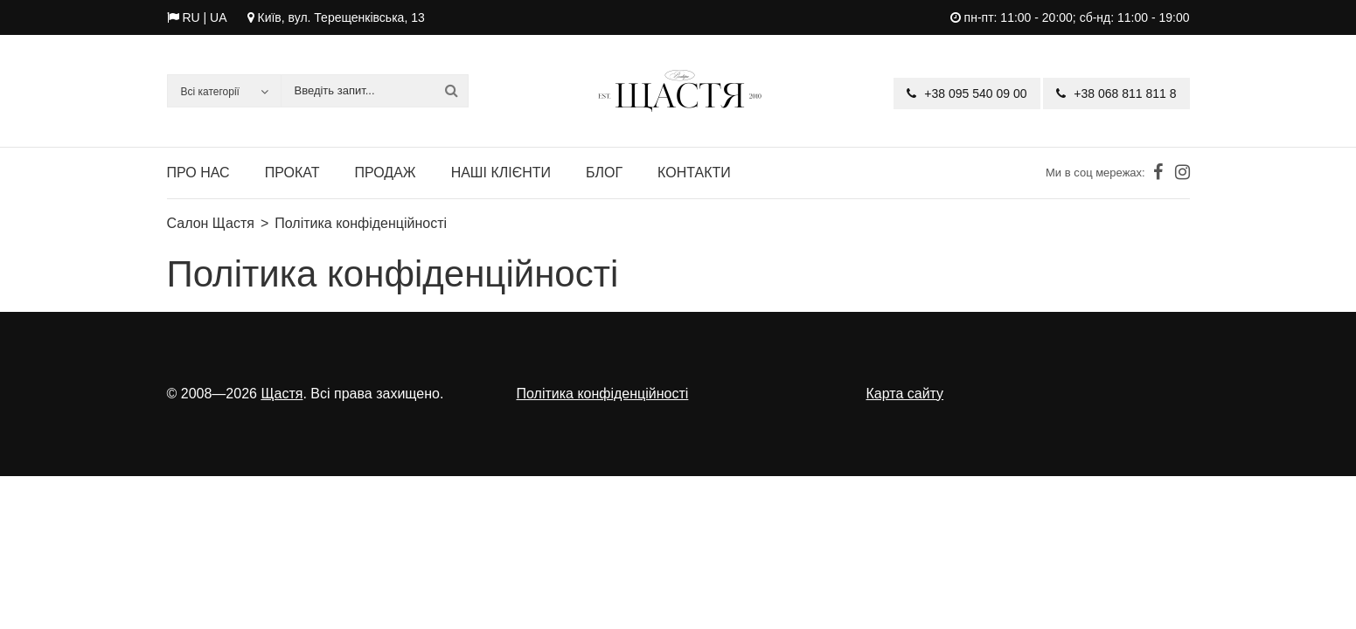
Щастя (281, 393)
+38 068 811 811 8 (1116, 93)
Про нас (198, 172)
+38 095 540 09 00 (966, 93)
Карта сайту (905, 393)
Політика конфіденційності (603, 393)
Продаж (384, 172)
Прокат (292, 172)
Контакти (694, 172)
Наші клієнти (501, 172)
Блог (604, 172)
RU (190, 17)
